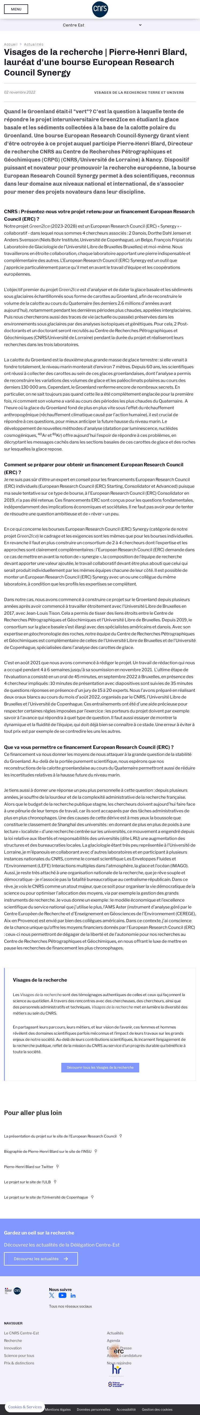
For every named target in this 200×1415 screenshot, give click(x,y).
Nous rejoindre (119, 1363)
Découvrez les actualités (36, 1258)
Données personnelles (93, 1410)
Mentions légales (58, 1410)
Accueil (11, 44)
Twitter (52, 1295)
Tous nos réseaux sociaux (70, 1306)
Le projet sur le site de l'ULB (27, 1182)
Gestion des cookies (157, 1410)
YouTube (62, 1295)
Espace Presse (119, 1348)
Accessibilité (126, 1410)
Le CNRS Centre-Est (21, 1333)
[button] (25, 1407)
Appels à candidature (124, 1355)
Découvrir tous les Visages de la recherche (100, 1067)
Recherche (13, 1340)
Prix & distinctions (19, 1363)
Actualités (33, 44)
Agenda (113, 1340)
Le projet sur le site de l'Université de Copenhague (46, 1197)
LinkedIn (73, 1295)
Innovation (13, 1348)
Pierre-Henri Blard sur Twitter (28, 1167)
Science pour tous (19, 1355)
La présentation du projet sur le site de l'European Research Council (60, 1136)
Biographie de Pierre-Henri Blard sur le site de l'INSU (48, 1151)
